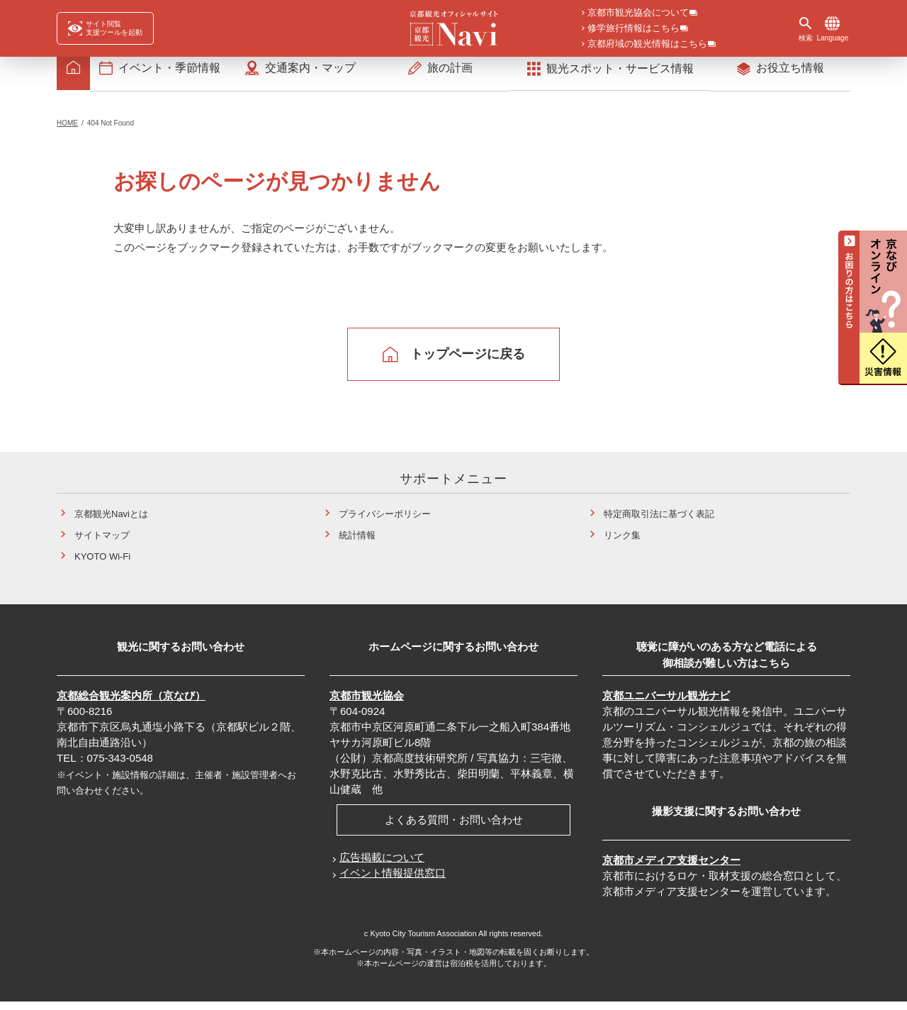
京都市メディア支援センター (671, 869)
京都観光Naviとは (111, 523)
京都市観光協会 (366, 705)
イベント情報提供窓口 (392, 882)
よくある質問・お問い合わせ (454, 829)
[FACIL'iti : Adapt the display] (105, 28)
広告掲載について (381, 866)
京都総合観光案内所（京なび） (131, 705)
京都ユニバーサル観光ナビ (666, 705)
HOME (67, 132)
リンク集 (622, 544)
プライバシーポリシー (385, 523)
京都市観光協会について (638, 13)
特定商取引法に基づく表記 (659, 523)
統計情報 (357, 544)
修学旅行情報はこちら (633, 29)
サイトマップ (102, 544)
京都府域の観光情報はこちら (647, 44)
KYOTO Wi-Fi (102, 565)
